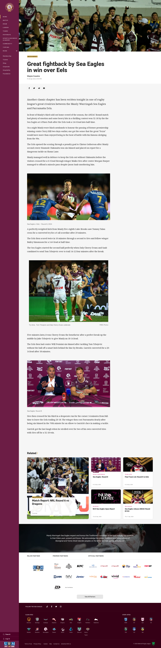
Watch (5, 20)
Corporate (6, 67)
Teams (5, 31)
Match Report (32, 56)
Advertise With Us (66, 644)
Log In (6, 639)
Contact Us (56, 644)
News (5, 16)
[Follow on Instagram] (61, 606)
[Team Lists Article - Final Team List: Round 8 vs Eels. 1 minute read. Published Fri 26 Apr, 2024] (138, 472)
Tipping (6, 47)
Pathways (7, 34)
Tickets (5, 60)
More (10, 51)
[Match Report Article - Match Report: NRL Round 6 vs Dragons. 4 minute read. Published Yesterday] (58, 488)
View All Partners (90, 597)
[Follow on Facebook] (51, 606)
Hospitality (6, 70)
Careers (46, 644)
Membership (7, 56)
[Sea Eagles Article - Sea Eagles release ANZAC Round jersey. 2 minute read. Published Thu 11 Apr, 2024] (138, 504)
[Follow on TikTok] (47, 606)
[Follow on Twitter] (56, 606)
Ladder (6, 27)
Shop (4, 63)
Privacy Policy (37, 644)
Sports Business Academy (10, 39)
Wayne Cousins (33, 76)
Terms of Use (28, 644)
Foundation (6, 74)
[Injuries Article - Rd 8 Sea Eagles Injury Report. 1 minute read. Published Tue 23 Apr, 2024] (106, 504)
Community (7, 43)
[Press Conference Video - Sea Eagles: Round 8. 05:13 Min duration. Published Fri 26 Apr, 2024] (106, 472)
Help (50, 644)
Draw (5, 24)
